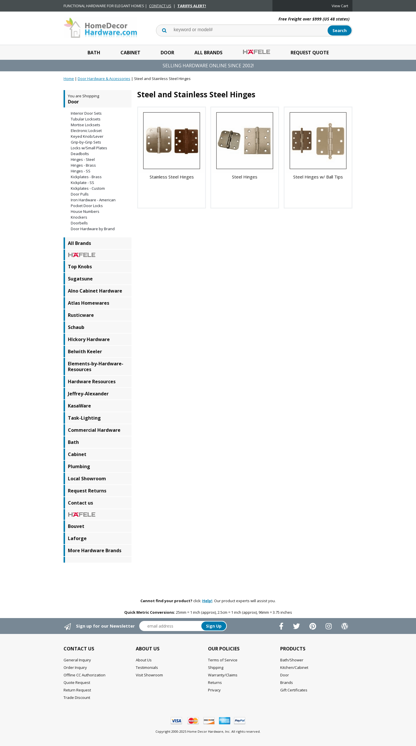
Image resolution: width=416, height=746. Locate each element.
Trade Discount (77, 697)
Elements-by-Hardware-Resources (95, 366)
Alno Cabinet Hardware (95, 291)
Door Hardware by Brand (93, 228)
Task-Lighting (84, 418)
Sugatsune (80, 279)
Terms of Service (222, 660)
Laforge (77, 538)
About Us (144, 660)
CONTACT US (160, 5)
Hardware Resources (92, 381)
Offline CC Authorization (84, 675)
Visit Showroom (149, 675)
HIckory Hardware (89, 339)
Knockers (79, 217)
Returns (215, 682)
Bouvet (76, 526)
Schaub (76, 327)
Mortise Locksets (85, 124)
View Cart (340, 5)
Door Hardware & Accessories (104, 78)
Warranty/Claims (222, 675)
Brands (286, 682)
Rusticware (81, 315)
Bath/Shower (291, 660)
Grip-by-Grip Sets (86, 142)
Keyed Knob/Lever (87, 136)
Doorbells (79, 223)
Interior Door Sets (86, 113)
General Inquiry (77, 660)
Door (167, 52)
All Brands (208, 52)
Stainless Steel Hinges (172, 177)
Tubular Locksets (86, 119)
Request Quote (310, 52)
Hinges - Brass (83, 165)
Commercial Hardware (94, 430)
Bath (94, 52)
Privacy (214, 690)
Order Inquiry (75, 667)
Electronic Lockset (86, 130)
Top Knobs (80, 266)
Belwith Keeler (85, 351)
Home (69, 78)
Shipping (215, 667)
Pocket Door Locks (87, 205)
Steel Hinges (244, 177)
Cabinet (130, 52)
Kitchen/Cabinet (294, 667)
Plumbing (79, 466)
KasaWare (79, 406)
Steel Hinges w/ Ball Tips (318, 177)
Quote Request (77, 682)
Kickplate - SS (82, 182)
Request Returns (87, 491)
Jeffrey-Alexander (88, 394)
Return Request (77, 690)
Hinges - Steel (83, 159)
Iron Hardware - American (93, 199)
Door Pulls (80, 194)
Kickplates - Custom (88, 188)
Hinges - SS (80, 171)
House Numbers (85, 211)
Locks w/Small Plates (89, 147)
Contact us (80, 503)
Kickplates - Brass (86, 176)
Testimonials (147, 667)
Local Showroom (87, 478)
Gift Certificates (293, 690)
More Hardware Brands (94, 550)
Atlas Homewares (88, 303)
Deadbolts (80, 153)
